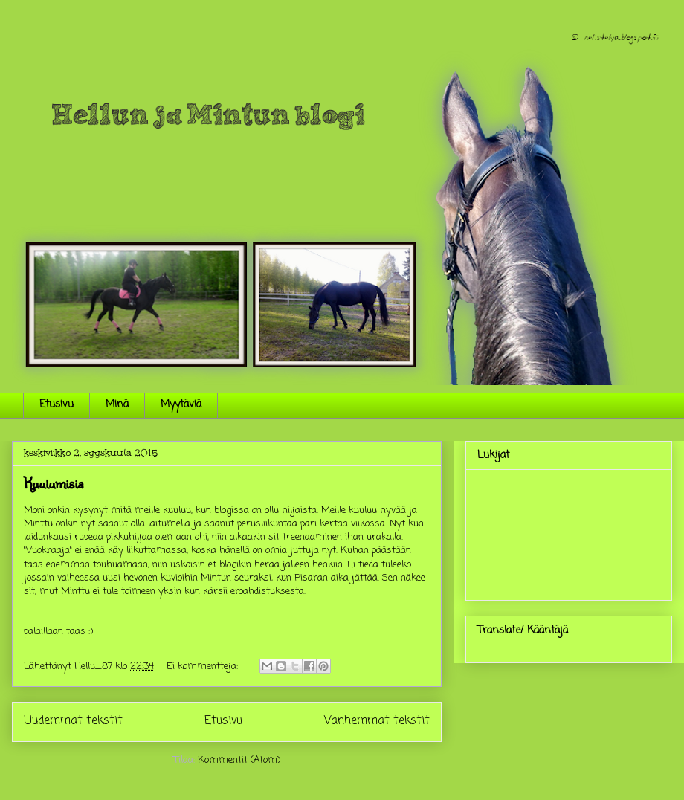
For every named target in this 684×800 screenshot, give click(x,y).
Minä (117, 405)
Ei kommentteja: (204, 666)
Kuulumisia (53, 483)
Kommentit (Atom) (239, 760)
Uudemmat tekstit (73, 721)
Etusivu (56, 405)
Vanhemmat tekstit (377, 721)
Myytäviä (181, 405)
